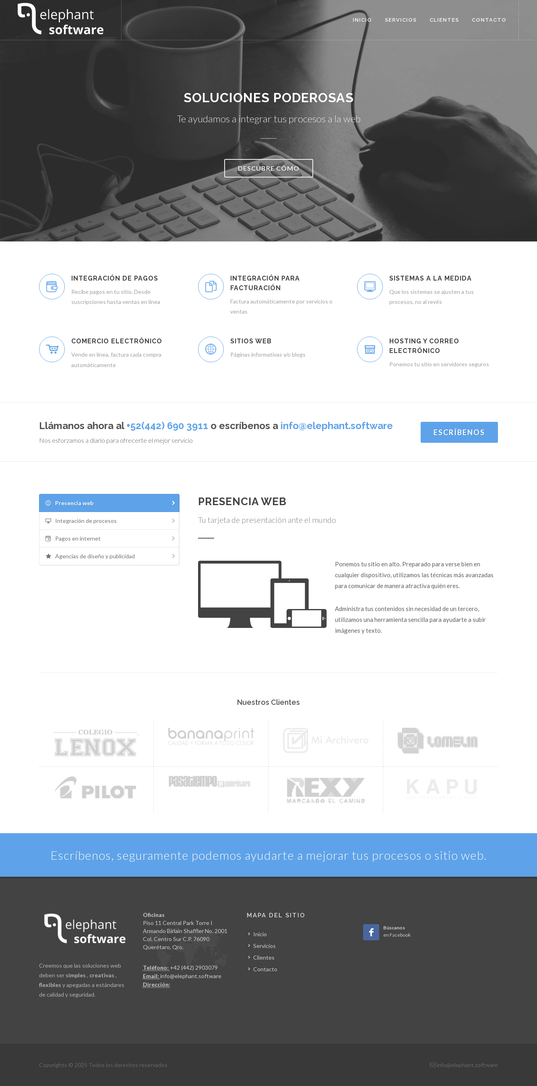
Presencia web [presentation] (110, 503)
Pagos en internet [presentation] (110, 539)
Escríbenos (459, 432)
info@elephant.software (337, 426)
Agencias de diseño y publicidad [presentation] (110, 556)
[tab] (109, 503)
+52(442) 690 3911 (167, 426)
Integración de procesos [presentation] (110, 521)
